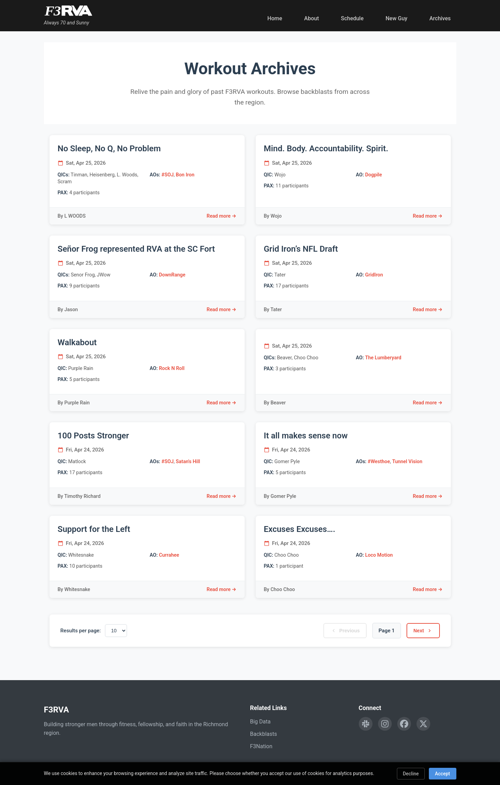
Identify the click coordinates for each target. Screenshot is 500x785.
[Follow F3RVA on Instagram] (385, 724)
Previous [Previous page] (343, 631)
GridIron (374, 275)
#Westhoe (379, 462)
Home (274, 18)
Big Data (260, 721)
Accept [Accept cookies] (442, 773)
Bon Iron (185, 175)
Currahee (169, 555)
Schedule (352, 18)
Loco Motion (379, 555)
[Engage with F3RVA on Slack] (366, 724)
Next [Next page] (422, 631)
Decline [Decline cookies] (411, 773)
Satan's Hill (188, 462)
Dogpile (373, 175)
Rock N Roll (171, 368)
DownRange (172, 275)
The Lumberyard (383, 358)
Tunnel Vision (407, 462)
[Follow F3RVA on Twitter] (423, 724)
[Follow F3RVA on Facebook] (404, 724)
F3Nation (261, 746)
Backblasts (263, 734)
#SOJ (168, 175)
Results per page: (80, 631)
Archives (440, 18)
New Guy (396, 18)
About (311, 18)
